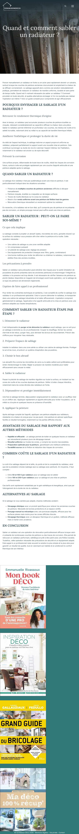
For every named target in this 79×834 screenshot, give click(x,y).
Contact (62, 833)
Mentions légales (41, 833)
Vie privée (53, 833)
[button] (65, 6)
